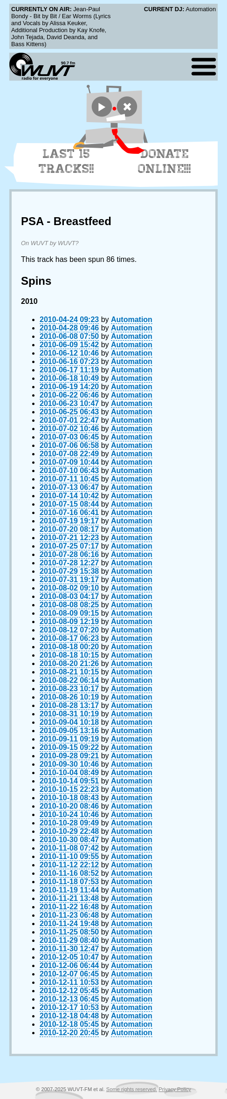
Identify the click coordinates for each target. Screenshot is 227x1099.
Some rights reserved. (131, 1089)
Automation (131, 319)
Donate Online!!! (164, 161)
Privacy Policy (174, 1089)
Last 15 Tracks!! (66, 161)
